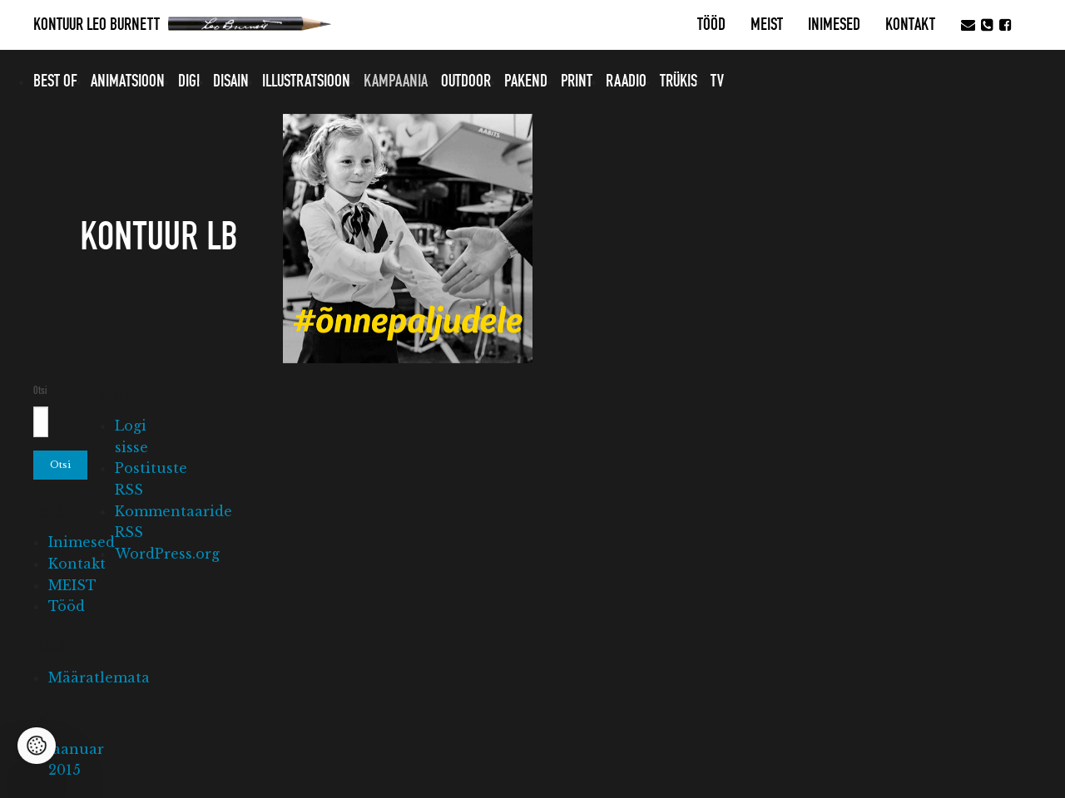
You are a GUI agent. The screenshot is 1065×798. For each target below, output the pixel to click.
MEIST (766, 25)
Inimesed (834, 25)
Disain (231, 81)
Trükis (678, 81)
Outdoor (466, 81)
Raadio (626, 81)
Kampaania (396, 81)
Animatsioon (128, 81)
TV (717, 81)
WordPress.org (167, 553)
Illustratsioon (306, 81)
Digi (189, 81)
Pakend (525, 81)
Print (576, 81)
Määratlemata (99, 677)
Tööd (711, 25)
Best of (55, 81)
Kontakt (910, 25)
